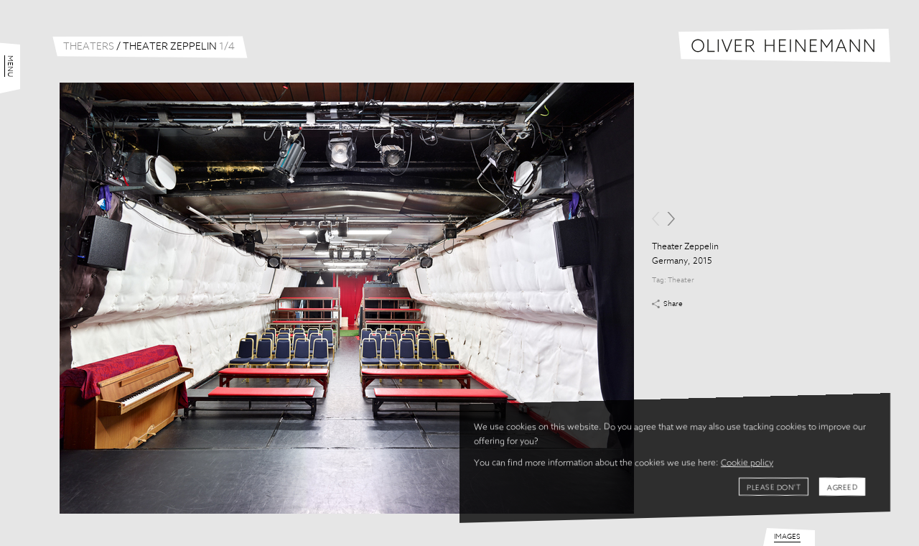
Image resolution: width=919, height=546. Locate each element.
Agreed (842, 487)
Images (787, 536)
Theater (681, 280)
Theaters (88, 47)
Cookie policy (747, 463)
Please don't (774, 487)
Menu (10, 66)
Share (673, 303)
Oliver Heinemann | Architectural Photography (784, 46)
